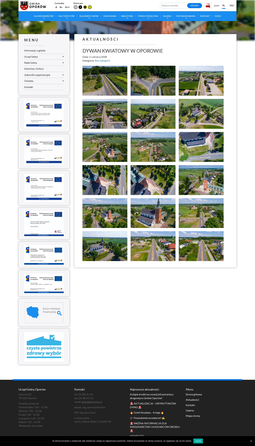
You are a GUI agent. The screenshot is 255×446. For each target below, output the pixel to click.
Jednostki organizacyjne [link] (44, 74)
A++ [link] (67, 7)
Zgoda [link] (198, 441)
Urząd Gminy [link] (44, 56)
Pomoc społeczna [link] (148, 16)
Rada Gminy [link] (44, 62)
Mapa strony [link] (193, 415)
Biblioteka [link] (127, 16)
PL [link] (223, 5)
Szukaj (194, 5)
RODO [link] (218, 16)
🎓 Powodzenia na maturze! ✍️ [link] (147, 417)
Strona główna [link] (194, 394)
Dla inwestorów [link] (89, 16)
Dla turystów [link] (67, 16)
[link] (32, 5)
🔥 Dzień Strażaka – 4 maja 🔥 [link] (147, 412)
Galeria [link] (167, 16)
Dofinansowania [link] (185, 16)
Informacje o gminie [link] (35, 50)
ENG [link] (232, 5)
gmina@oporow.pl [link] (91, 401)
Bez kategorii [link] (102, 60)
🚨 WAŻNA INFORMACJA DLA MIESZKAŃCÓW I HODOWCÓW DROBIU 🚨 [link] (155, 427)
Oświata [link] (44, 80)
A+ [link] (61, 7)
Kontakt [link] (205, 16)
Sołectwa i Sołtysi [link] (34, 68)
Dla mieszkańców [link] (44, 16)
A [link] (56, 7)
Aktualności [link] (192, 399)
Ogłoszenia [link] (109, 16)
